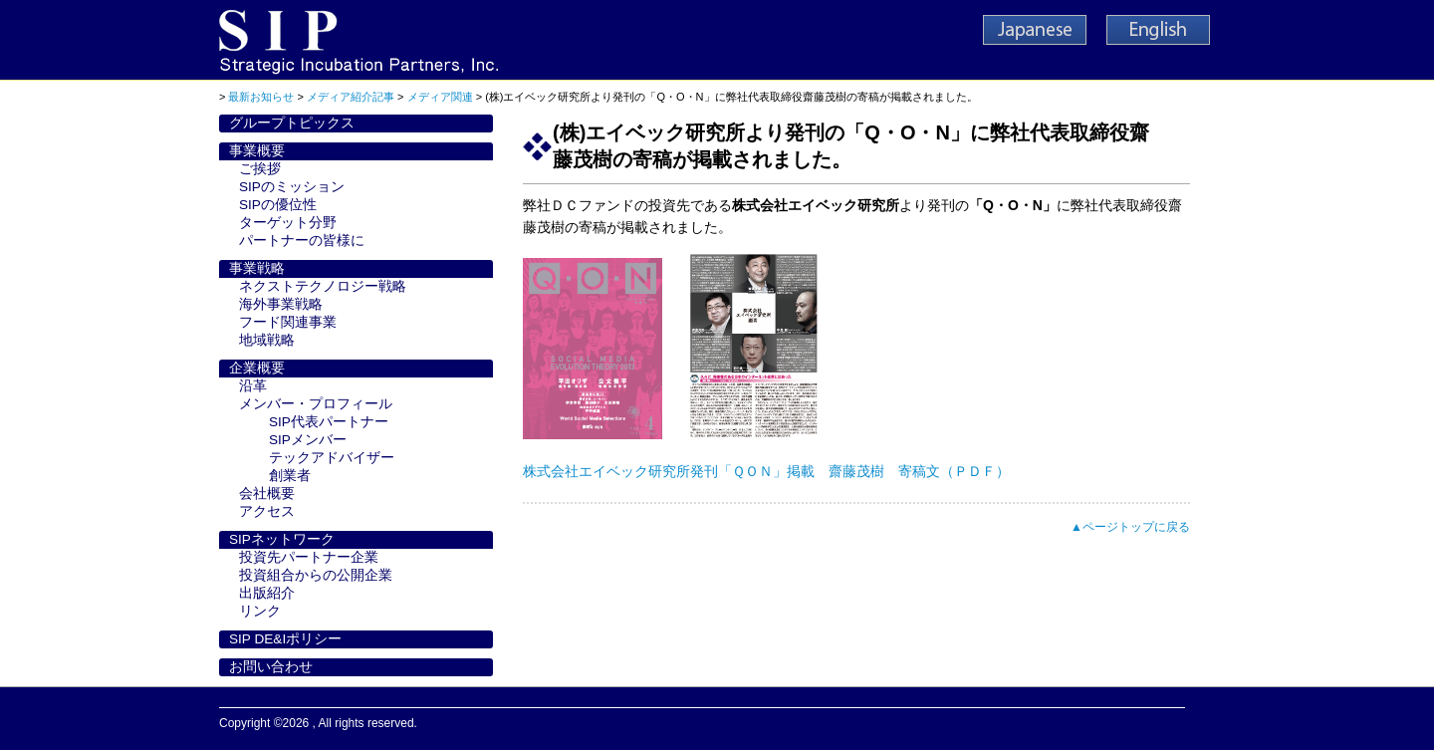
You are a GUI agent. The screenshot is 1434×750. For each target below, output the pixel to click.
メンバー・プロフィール (315, 403)
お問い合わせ (271, 666)
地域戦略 (267, 340)
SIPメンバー (308, 439)
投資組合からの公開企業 (315, 575)
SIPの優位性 (278, 204)
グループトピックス (292, 123)
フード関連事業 (288, 322)
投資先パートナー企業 (308, 557)
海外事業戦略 (281, 304)
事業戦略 (257, 268)
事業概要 (257, 150)
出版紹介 (267, 593)
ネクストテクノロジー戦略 (322, 286)
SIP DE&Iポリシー (285, 638)
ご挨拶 (260, 168)
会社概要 (267, 493)
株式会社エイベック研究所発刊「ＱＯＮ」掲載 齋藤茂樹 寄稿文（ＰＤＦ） (766, 471)
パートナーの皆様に (301, 240)
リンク (260, 611)
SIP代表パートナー (328, 421)
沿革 (253, 385)
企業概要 (257, 368)
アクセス (267, 511)
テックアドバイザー (331, 457)
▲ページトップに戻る (1130, 527)
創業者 (290, 475)
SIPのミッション (292, 186)
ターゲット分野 (288, 222)
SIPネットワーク (282, 539)
